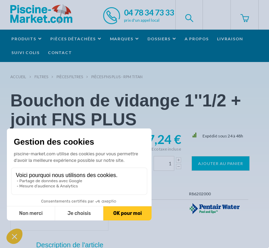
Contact (60, 52)
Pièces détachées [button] (76, 38)
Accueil (18, 76)
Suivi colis (25, 52)
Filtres (41, 76)
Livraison (230, 38)
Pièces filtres (69, 76)
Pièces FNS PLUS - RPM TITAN (117, 76)
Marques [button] (124, 38)
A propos (197, 38)
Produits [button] (26, 38)
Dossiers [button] (161, 38)
